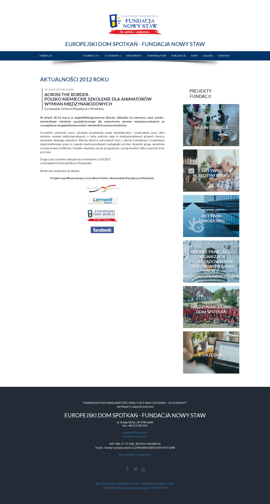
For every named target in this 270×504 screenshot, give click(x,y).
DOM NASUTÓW (156, 55)
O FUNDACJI (91, 55)
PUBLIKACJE (178, 55)
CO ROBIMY (113, 55)
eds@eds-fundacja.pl (135, 432)
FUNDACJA (46, 55)
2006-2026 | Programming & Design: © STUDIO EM (135, 487)
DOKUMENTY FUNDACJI (135, 454)
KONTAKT (224, 55)
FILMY (194, 55)
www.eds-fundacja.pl (135, 436)
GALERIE (208, 55)
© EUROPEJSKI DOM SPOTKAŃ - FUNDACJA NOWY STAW (135, 483)
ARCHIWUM (134, 55)
